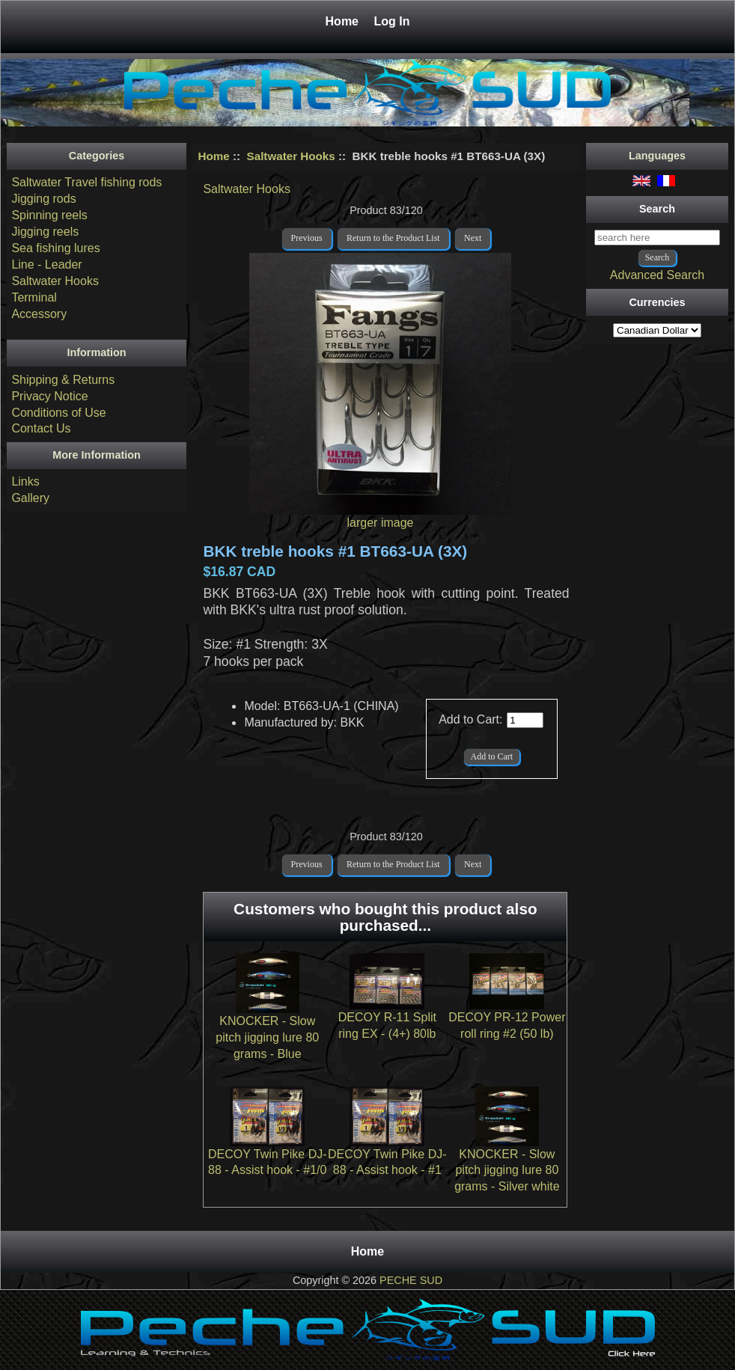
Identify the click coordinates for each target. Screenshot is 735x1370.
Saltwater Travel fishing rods (86, 182)
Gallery (30, 498)
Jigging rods (43, 198)
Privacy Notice (49, 396)
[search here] (657, 237)
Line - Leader (46, 264)
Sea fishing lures (55, 248)
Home (344, 21)
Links (25, 481)
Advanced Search (657, 275)
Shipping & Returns (63, 379)
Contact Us (40, 428)
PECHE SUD (410, 1280)
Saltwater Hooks (291, 156)
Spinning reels (49, 215)
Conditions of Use (58, 412)
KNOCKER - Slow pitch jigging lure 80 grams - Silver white (506, 1170)
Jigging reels (45, 231)
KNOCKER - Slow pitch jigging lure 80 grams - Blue (267, 1037)
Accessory (39, 314)
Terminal (33, 297)
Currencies (657, 302)
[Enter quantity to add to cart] (525, 720)
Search (657, 209)
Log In (391, 21)
